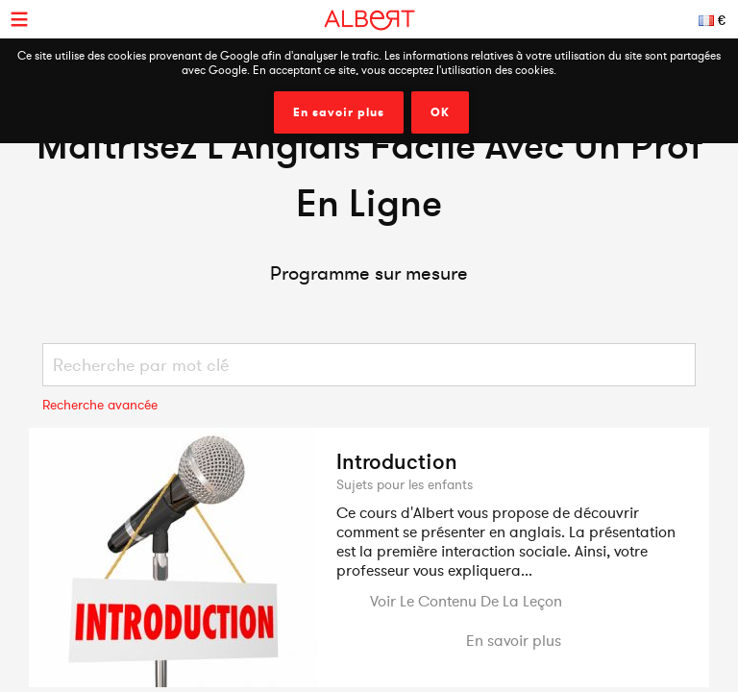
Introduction (396, 461)
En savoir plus (338, 112)
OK (440, 112)
